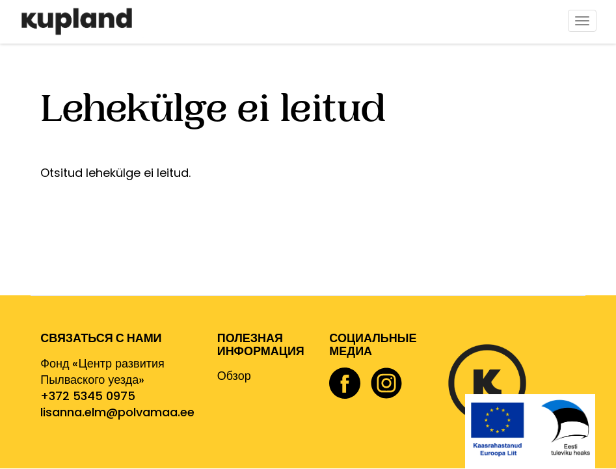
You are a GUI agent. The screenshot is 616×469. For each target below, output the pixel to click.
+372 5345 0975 (87, 396)
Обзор (234, 376)
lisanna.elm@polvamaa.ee (117, 412)
